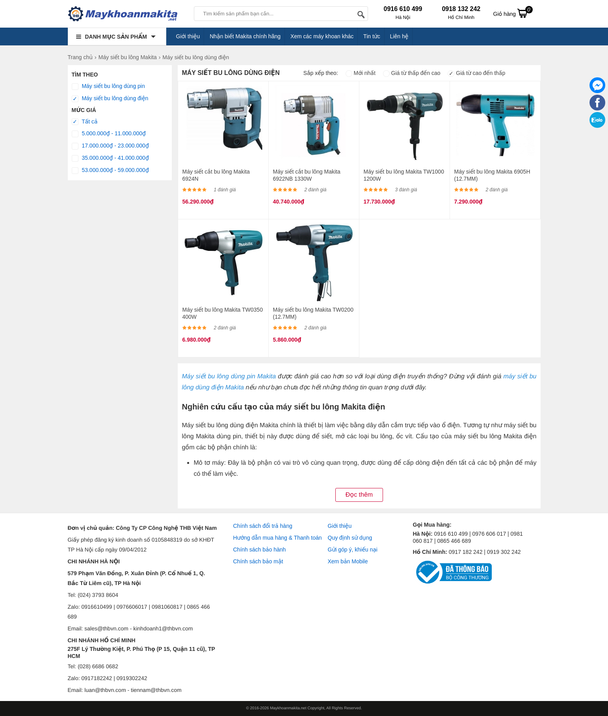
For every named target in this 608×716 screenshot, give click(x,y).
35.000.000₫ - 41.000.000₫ (110, 158)
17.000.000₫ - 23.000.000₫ (110, 146)
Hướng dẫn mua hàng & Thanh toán (277, 538)
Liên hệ (399, 36)
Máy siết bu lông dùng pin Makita (229, 376)
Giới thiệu (188, 36)
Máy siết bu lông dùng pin (108, 86)
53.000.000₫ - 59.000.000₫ (110, 170)
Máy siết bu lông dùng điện (110, 98)
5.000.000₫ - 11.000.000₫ (109, 133)
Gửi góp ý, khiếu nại (352, 549)
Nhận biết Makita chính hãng (245, 36)
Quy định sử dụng (350, 538)
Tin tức (371, 36)
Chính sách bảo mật (258, 561)
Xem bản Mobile (348, 561)
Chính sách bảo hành (259, 549)
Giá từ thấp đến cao (412, 73)
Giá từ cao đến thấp (476, 73)
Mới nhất (361, 73)
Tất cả (85, 121)
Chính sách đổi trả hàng (262, 526)
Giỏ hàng (513, 13)
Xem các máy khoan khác (321, 36)
